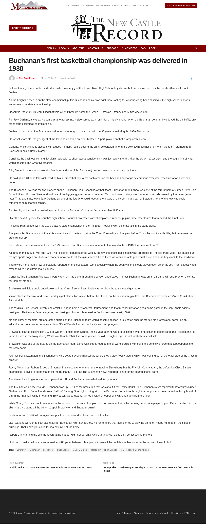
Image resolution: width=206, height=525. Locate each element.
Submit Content (131, 5)
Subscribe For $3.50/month (180, 5)
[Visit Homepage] (116, 28)
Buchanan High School (42, 450)
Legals (64, 48)
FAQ (143, 48)
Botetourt (21, 450)
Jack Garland (80, 450)
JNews (19, 514)
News (50, 48)
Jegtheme (71, 514)
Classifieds (129, 48)
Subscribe (144, 5)
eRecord (112, 48)
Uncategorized (67, 78)
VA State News (87, 5)
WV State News (103, 5)
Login (152, 48)
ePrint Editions (22, 28)
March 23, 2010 (48, 78)
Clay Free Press (27, 78)
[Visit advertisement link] (29, 5)
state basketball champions (135, 450)
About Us (78, 48)
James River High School (104, 450)
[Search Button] (196, 48)
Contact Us (117, 5)
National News (72, 5)
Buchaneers (63, 450)
